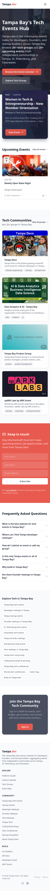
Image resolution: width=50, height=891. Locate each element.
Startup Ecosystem (10, 835)
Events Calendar (9, 780)
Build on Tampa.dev (12, 677)
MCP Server (7, 864)
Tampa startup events (13, 616)
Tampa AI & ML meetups (14, 638)
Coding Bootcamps (10, 826)
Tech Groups (7, 784)
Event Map (6, 788)
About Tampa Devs (10, 839)
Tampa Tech (7, 822)
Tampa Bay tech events (14, 604)
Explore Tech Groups (16, 80)
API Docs (6, 855)
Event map (34, 672)
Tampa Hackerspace (13, 190)
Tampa (9, 751)
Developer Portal (9, 860)
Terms (45, 877)
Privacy (37, 877)
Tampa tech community (14, 655)
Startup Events (8, 805)
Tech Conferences (10, 830)
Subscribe (25, 481)
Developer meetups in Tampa (16, 610)
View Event (16, 132)
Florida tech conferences (14, 672)
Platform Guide (8, 775)
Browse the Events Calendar (21, 71)
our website (11, 490)
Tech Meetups (8, 818)
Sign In (25, 726)
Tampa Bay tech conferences (16, 666)
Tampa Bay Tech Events (12, 801)
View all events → (40, 149)
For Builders (7, 851)
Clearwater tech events (14, 632)
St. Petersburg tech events (15, 627)
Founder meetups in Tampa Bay (18, 621)
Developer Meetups (10, 809)
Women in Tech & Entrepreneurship (23, 112)
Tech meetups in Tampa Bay (16, 649)
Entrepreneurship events (14, 644)
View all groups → (40, 222)
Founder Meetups (10, 813)
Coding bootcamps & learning (17, 660)
